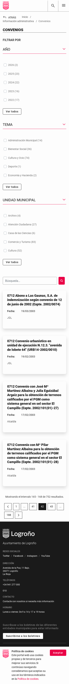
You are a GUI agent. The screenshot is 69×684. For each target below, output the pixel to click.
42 (43, 507)
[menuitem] (6, 556)
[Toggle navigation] (63, 5)
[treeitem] (34, 65)
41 (34, 507)
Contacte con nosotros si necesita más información (28, 601)
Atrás (9, 17)
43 (52, 507)
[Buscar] (53, 5)
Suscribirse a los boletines (23, 636)
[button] (34, 49)
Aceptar (58, 652)
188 (10, 515)
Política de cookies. (28, 679)
